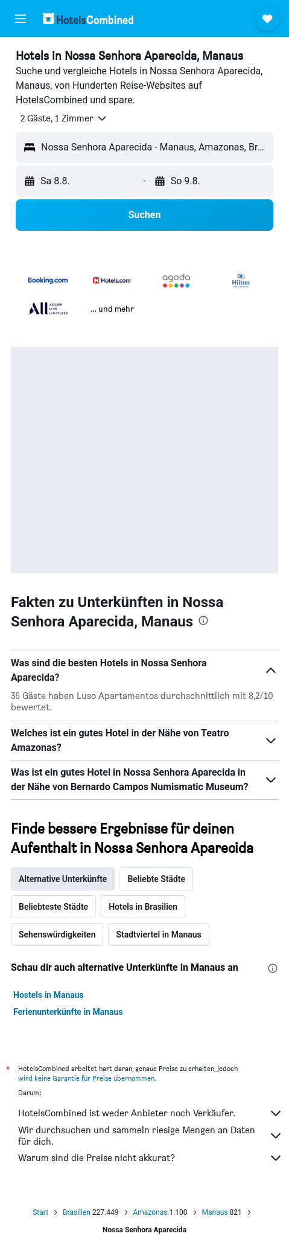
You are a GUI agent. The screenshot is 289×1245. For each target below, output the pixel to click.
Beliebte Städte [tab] (156, 879)
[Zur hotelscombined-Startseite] (88, 18)
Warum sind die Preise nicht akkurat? (150, 1158)
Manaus (215, 1212)
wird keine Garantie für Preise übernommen (86, 1078)
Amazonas (150, 1212)
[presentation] (203, 620)
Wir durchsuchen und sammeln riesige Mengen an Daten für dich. (150, 1135)
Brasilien (77, 1212)
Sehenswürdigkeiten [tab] (57, 934)
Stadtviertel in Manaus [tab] (158, 934)
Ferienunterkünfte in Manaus (68, 1012)
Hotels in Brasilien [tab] (143, 907)
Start (40, 1212)
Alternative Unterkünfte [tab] (63, 879)
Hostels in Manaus (48, 995)
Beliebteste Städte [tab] (53, 907)
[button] (20, 18)
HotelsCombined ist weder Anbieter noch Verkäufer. (150, 1113)
